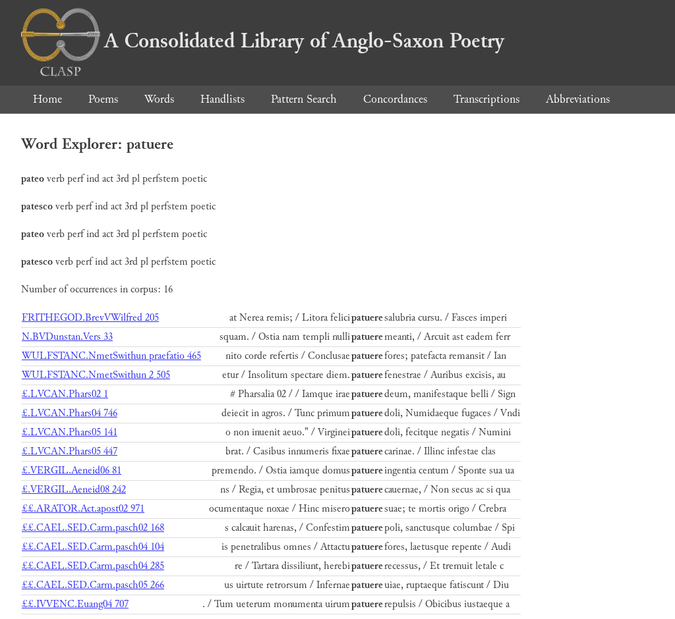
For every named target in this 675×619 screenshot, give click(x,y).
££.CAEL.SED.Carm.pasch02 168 (93, 527)
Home (47, 99)
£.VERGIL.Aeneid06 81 (71, 470)
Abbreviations (578, 99)
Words (159, 99)
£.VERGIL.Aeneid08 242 (74, 489)
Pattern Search (304, 99)
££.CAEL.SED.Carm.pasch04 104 (93, 546)
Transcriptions (486, 99)
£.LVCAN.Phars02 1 (65, 394)
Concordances (395, 99)
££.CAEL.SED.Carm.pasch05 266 (93, 585)
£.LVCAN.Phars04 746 (69, 413)
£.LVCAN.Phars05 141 (69, 432)
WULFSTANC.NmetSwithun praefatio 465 (111, 355)
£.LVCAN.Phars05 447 (69, 451)
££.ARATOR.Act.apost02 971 (83, 508)
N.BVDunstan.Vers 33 (67, 336)
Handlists (222, 99)
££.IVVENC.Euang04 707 (75, 604)
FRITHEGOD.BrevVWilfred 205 (90, 317)
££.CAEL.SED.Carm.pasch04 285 (93, 566)
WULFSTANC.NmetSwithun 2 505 (96, 375)
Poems (103, 99)
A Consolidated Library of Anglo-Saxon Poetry (262, 41)
